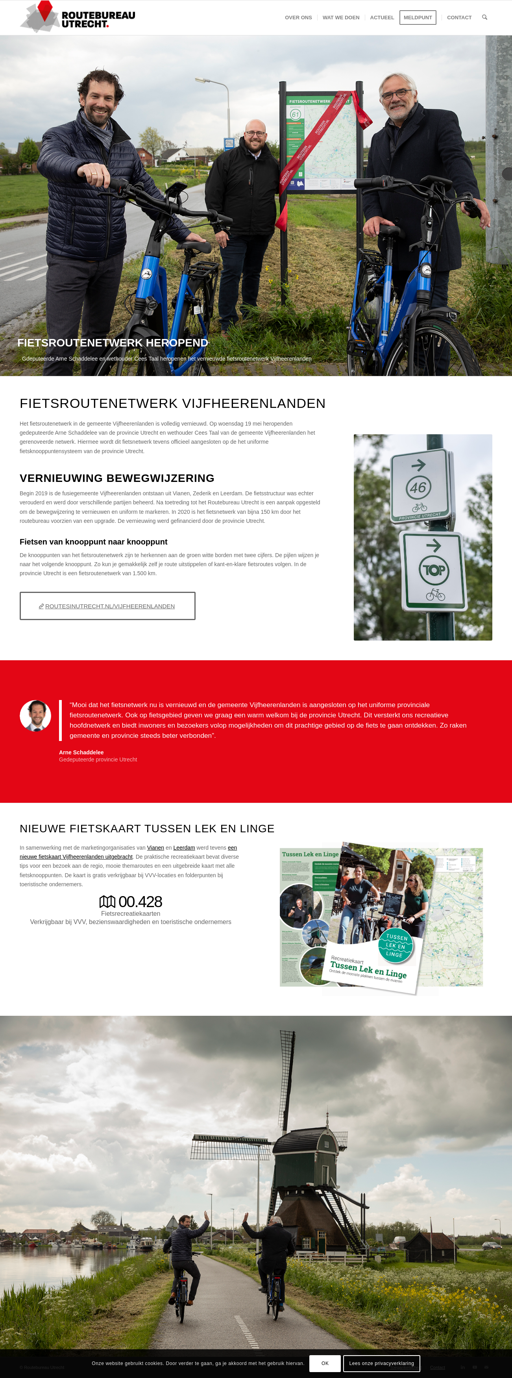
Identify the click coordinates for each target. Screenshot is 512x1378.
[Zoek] (484, 17)
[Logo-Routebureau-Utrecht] (77, 17)
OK (325, 1363)
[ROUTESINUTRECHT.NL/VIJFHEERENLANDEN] (108, 606)
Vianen (155, 848)
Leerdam (184, 848)
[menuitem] (298, 17)
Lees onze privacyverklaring (381, 1363)
